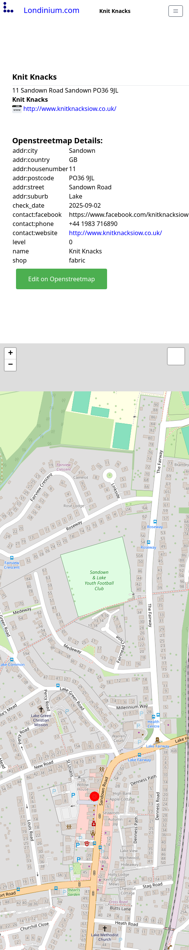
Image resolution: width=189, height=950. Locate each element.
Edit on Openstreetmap (61, 279)
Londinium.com (41, 10)
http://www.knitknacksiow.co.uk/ (64, 108)
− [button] (10, 365)
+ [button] (10, 353)
